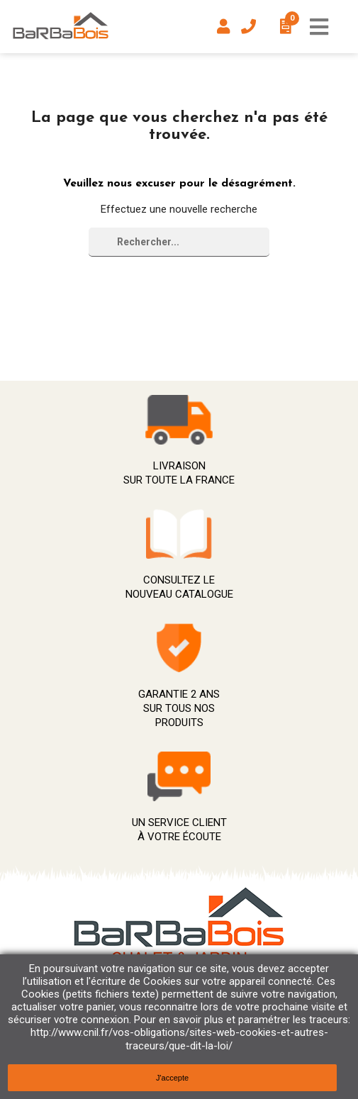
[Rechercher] (179, 242)
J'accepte (172, 1077)
